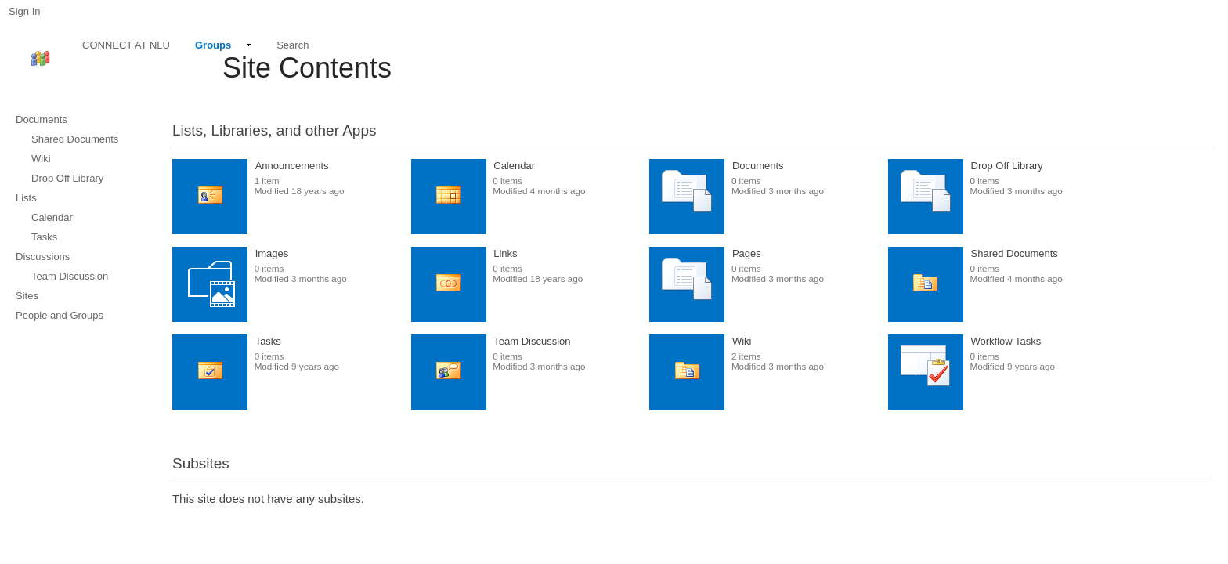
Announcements (292, 166)
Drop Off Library (1007, 166)
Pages (746, 253)
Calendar (514, 166)
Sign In (24, 11)
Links (505, 253)
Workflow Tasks (1006, 341)
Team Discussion (531, 341)
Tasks (268, 341)
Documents (758, 166)
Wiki (742, 341)
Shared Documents (1014, 253)
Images (272, 253)
